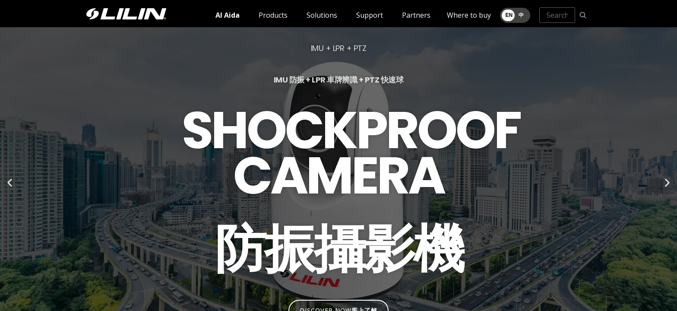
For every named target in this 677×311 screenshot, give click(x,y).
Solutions (322, 15)
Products (273, 15)
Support (369, 15)
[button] (9, 183)
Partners (416, 15)
